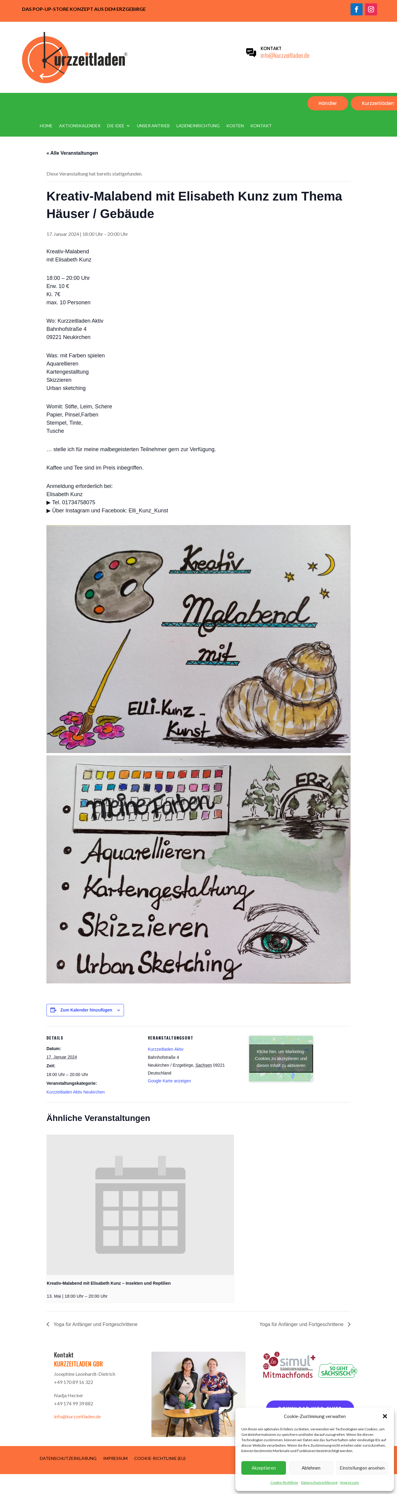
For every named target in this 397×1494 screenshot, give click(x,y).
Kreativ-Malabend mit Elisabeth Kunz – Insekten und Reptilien (109, 1283)
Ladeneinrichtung (198, 126)
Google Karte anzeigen (169, 1080)
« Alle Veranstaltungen (72, 153)
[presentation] (140, 1205)
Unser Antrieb (153, 126)
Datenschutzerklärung (319, 1482)
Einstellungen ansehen (362, 1467)
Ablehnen (311, 1467)
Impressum (349, 1482)
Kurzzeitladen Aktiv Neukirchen (75, 1092)
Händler (328, 103)
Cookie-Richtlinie (284, 1482)
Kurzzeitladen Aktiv (165, 1049)
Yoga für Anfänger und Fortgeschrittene (95, 1324)
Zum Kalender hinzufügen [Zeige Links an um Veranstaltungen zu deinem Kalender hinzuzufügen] (86, 1010)
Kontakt (261, 126)
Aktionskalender (79, 126)
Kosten (235, 126)
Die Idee (115, 126)
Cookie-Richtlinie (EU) (160, 1458)
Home (46, 126)
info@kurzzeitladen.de (285, 55)
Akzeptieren (264, 1467)
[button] (385, 1416)
